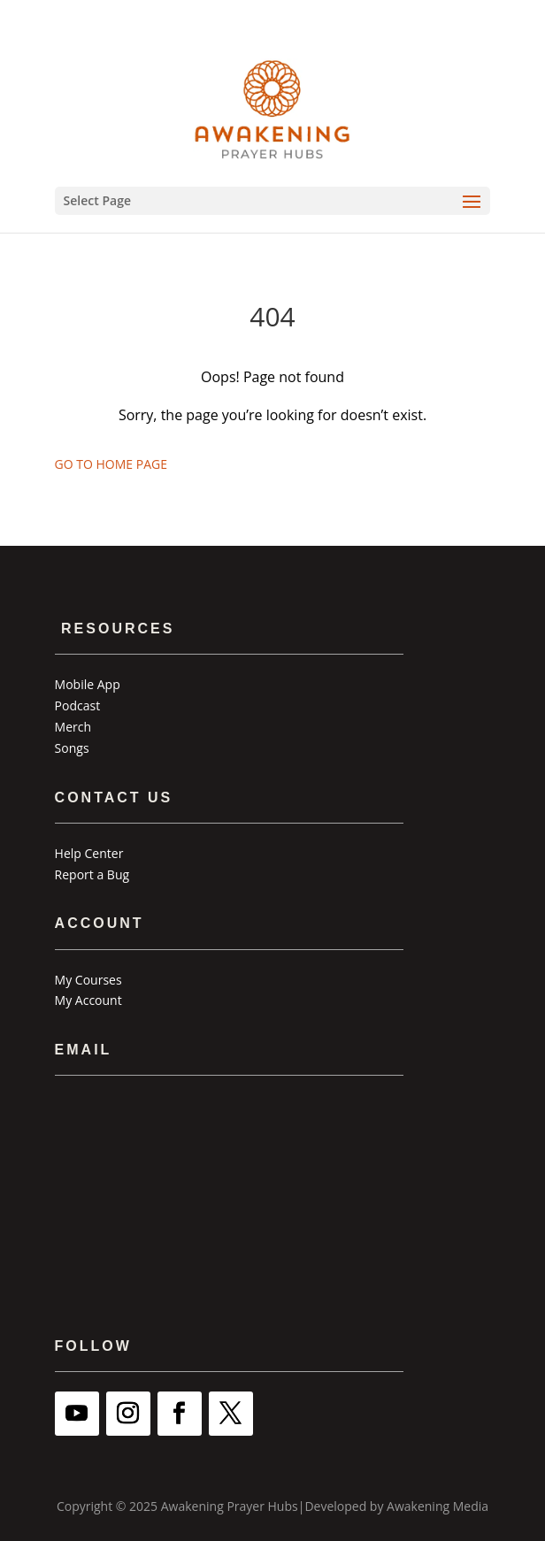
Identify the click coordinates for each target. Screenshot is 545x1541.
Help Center (89, 853)
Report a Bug (92, 874)
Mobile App (87, 684)
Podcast (78, 705)
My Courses (88, 979)
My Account (88, 1000)
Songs (72, 748)
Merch (73, 726)
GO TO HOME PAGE (111, 464)
